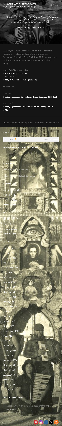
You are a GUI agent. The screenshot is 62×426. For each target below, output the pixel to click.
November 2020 (10, 365)
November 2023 (10, 292)
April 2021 (8, 340)
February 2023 (9, 297)
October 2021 (9, 326)
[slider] (56, 139)
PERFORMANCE (10, 195)
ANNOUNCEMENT (11, 190)
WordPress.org (9, 233)
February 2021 (9, 350)
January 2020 (9, 389)
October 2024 (9, 282)
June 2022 (7, 311)
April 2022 (8, 316)
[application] (31, 139)
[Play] (5, 139)
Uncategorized (10, 87)
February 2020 (9, 384)
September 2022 (10, 306)
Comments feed (10, 229)
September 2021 (10, 331)
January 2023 (9, 301)
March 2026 (8, 253)
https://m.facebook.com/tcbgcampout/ (20, 79)
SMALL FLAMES (10, 200)
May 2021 (7, 336)
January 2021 (9, 355)
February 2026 (9, 258)
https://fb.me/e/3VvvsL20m (15, 73)
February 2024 (9, 287)
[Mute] (51, 139)
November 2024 (10, 277)
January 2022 (9, 321)
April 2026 (8, 248)
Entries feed (8, 224)
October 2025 (9, 262)
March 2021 (8, 345)
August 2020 (9, 375)
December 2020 (10, 360)
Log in (6, 219)
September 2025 (10, 267)
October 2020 (9, 370)
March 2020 (8, 379)
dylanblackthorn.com (19, 3)
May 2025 (7, 272)
